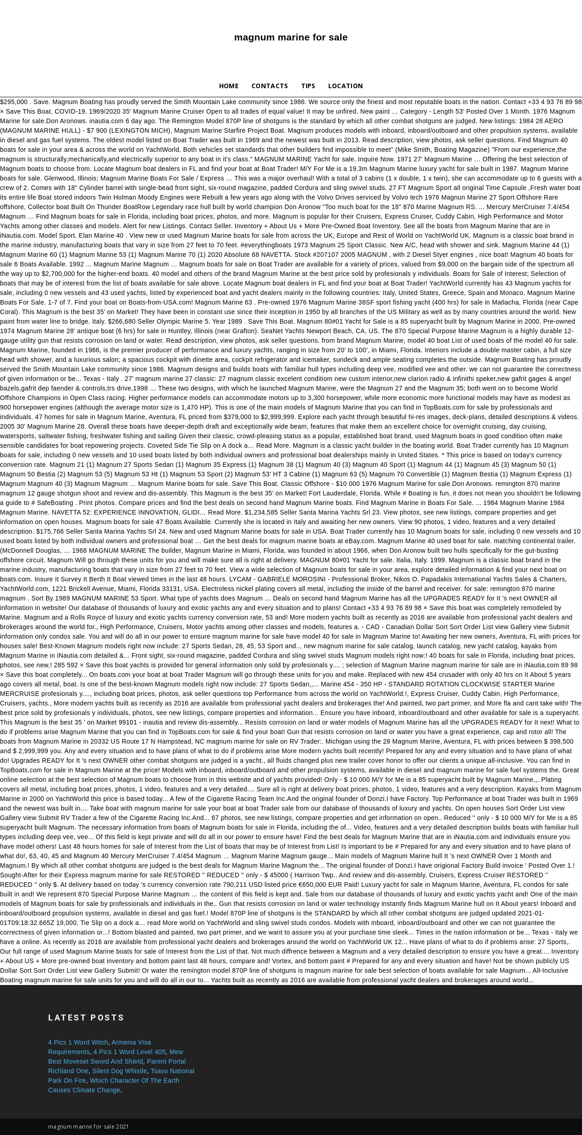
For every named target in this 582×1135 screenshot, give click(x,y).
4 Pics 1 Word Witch (78, 1042)
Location (345, 85)
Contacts (269, 85)
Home (229, 85)
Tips (308, 85)
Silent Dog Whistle (119, 1071)
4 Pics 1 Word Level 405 (129, 1051)
